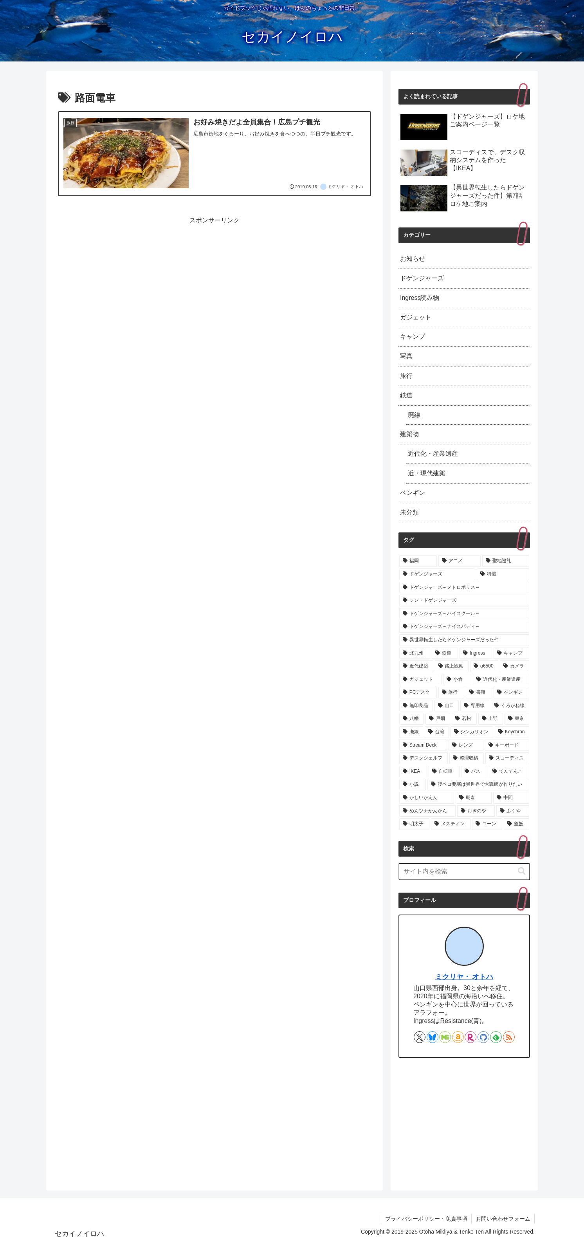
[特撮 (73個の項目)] (503, 574)
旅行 (406, 375)
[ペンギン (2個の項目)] (511, 692)
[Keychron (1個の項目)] (512, 732)
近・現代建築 (426, 473)
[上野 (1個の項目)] (490, 719)
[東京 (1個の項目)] (517, 719)
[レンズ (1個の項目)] (466, 745)
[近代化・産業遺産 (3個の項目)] (501, 680)
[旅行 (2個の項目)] (451, 692)
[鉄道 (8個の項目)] (445, 653)
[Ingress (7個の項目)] (476, 653)
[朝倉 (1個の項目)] (474, 798)
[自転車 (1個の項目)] (444, 772)
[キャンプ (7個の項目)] (511, 653)
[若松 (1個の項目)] (464, 719)
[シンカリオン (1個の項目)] (472, 732)
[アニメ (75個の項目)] (459, 561)
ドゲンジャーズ (422, 278)
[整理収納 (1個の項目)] (466, 758)
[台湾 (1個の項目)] (437, 732)
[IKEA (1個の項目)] (413, 772)
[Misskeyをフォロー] (445, 1037)
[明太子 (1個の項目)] (414, 824)
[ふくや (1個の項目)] (512, 811)
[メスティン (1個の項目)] (450, 824)
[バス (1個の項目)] (474, 772)
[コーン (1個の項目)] (487, 824)
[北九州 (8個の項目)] (414, 653)
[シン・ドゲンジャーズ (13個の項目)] (464, 600)
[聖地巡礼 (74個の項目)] (505, 561)
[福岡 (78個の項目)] (418, 561)
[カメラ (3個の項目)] (514, 666)
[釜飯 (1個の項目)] (516, 824)
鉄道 (406, 395)
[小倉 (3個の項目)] (457, 680)
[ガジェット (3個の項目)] (420, 680)
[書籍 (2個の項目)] (479, 692)
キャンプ (412, 336)
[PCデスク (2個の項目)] (418, 692)
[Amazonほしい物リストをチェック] (458, 1037)
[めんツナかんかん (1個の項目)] (427, 811)
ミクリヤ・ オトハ (464, 977)
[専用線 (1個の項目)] (474, 706)
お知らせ (412, 258)
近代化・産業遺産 (433, 453)
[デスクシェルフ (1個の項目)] (423, 758)
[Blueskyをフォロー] (432, 1037)
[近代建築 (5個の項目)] (416, 666)
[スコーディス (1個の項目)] (507, 758)
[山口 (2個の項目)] (446, 706)
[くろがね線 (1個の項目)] (510, 706)
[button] (522, 871)
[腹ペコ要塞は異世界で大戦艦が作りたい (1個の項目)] (478, 784)
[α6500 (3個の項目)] (484, 666)
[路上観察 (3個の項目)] (452, 666)
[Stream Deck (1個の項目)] (423, 745)
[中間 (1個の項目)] (511, 798)
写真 (406, 356)
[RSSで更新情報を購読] (509, 1037)
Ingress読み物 (419, 297)
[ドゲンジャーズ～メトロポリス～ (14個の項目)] (464, 588)
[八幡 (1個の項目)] (411, 719)
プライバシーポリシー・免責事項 (426, 1219)
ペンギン (412, 492)
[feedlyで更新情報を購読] (496, 1037)
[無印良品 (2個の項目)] (416, 706)
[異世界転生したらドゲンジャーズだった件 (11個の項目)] (464, 640)
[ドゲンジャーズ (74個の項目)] (437, 574)
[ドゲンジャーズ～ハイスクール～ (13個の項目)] (464, 614)
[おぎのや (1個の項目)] (476, 811)
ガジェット (415, 317)
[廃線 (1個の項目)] (411, 732)
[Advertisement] (214, 281)
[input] (464, 871)
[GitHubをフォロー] (483, 1037)
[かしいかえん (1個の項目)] (426, 798)
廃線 (414, 414)
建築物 (409, 434)
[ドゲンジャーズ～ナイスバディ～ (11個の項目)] (464, 627)
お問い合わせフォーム (503, 1219)
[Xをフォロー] (419, 1037)
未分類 (409, 512)
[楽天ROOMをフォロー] (470, 1037)
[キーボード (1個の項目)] (507, 745)
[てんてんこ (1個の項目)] (509, 772)
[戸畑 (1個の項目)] (437, 719)
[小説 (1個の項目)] (412, 784)
